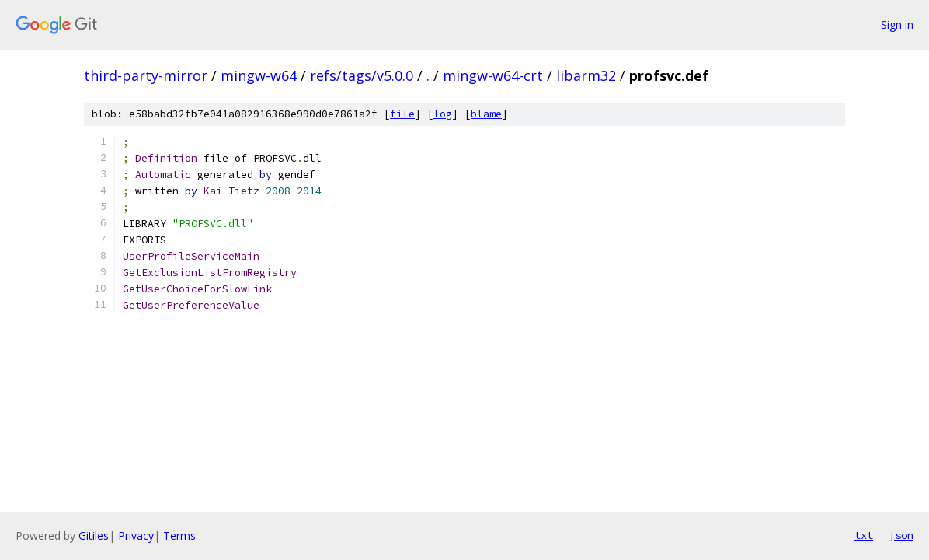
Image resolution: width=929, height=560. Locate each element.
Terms (179, 535)
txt (863, 535)
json (901, 535)
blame (486, 114)
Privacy (136, 535)
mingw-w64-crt (493, 75)
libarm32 (586, 75)
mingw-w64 (259, 75)
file (402, 114)
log (442, 114)
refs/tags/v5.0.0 (361, 75)
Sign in (897, 24)
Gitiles (93, 535)
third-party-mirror (145, 75)
